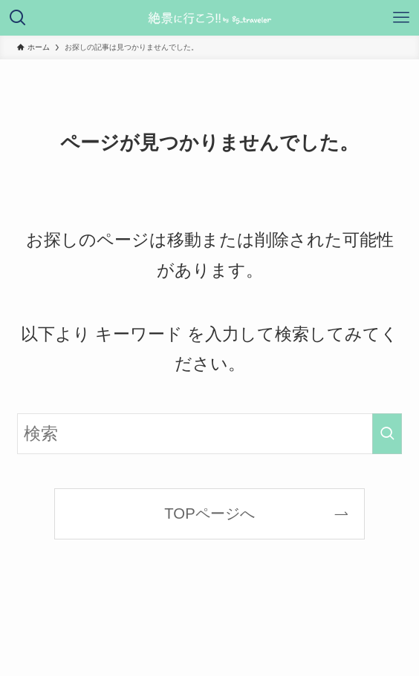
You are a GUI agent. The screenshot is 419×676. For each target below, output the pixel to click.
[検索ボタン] (18, 18)
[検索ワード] (210, 433)
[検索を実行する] (387, 433)
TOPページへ (209, 513)
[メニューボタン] (401, 18)
